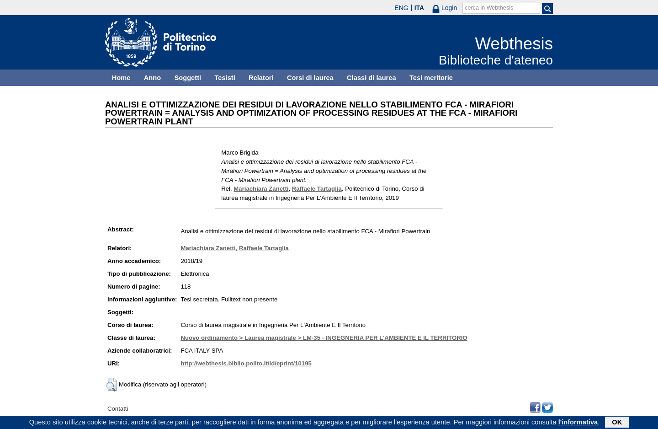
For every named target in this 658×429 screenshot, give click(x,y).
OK (617, 423)
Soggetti (187, 77)
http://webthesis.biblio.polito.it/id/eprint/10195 (245, 363)
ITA (419, 8)
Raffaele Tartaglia (317, 188)
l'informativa (578, 423)
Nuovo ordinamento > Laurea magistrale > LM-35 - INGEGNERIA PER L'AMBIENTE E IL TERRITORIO (323, 337)
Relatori (261, 77)
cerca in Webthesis (489, 8)
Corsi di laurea (310, 77)
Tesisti (224, 77)
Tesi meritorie (431, 77)
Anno (152, 77)
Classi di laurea (371, 77)
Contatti (117, 408)
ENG (401, 8)
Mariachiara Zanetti (260, 188)
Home (121, 77)
